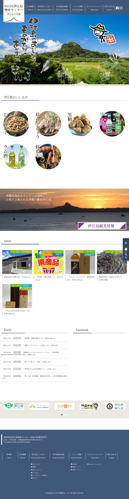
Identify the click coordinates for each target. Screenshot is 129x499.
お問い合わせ (109, 8)
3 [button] (67, 415)
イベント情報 (77, 8)
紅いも (35, 478)
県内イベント (77, 467)
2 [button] (65, 415)
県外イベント (77, 469)
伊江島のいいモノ (44, 8)
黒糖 (34, 467)
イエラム (35, 472)
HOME (9, 456)
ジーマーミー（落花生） (40, 475)
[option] (64, 406)
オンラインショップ (94, 8)
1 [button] (62, 415)
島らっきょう (37, 469)
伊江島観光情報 (61, 8)
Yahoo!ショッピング (95, 464)
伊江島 (75, 464)
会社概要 (30, 8)
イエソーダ (36, 464)
